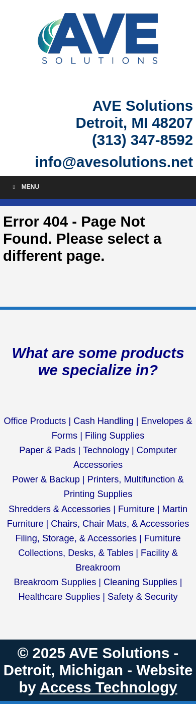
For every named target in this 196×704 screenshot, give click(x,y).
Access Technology (108, 687)
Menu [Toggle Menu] (24, 186)
